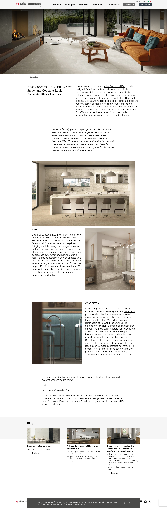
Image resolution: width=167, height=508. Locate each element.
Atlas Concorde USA (114, 86)
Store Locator (113, 4)
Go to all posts (33, 77)
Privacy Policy (45, 504)
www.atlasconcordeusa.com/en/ (58, 380)
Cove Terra (127, 95)
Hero (104, 92)
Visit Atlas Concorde (141, 1)
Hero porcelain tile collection (61, 237)
